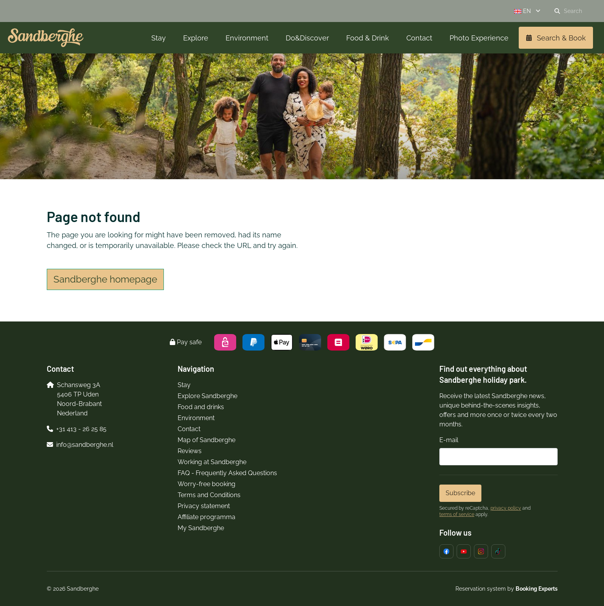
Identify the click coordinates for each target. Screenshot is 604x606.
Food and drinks (201, 407)
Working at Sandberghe (212, 462)
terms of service (456, 514)
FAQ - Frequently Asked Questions (227, 473)
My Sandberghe (201, 528)
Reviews (190, 451)
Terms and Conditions (209, 495)
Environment (196, 418)
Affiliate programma (206, 517)
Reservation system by (506, 589)
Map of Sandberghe (206, 440)
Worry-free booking (206, 484)
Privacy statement (204, 506)
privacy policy (505, 508)
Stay (184, 385)
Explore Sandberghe (207, 396)
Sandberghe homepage (105, 279)
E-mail (448, 440)
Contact (189, 429)
